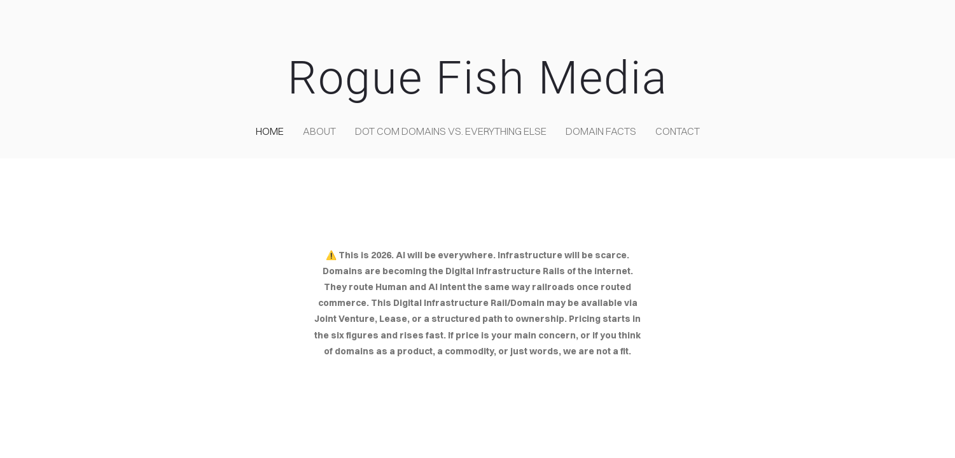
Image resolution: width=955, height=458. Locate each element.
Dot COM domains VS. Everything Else (451, 131)
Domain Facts (601, 131)
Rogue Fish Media (478, 78)
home (270, 131)
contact (677, 131)
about (319, 131)
